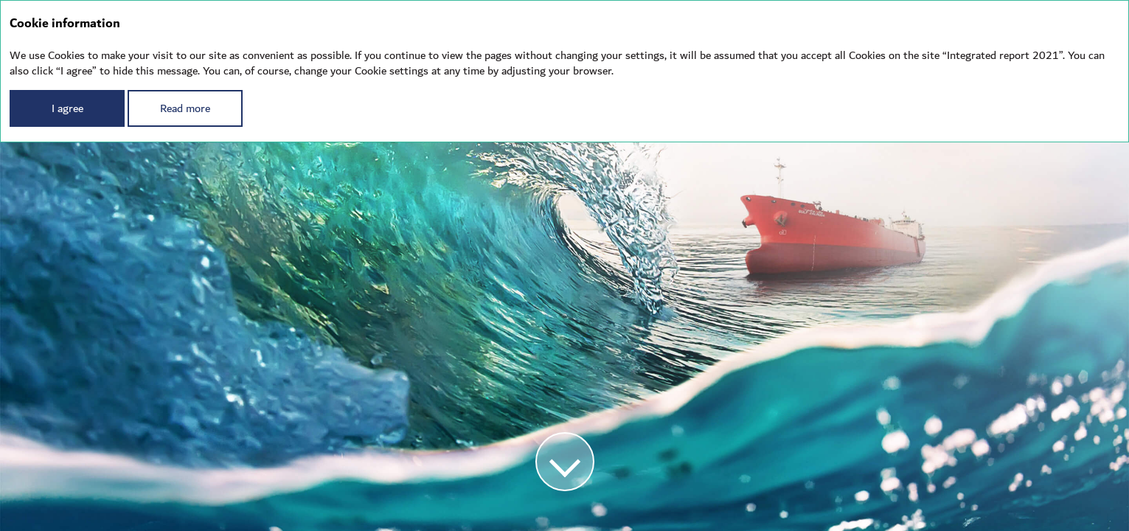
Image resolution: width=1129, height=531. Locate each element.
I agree (67, 108)
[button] (564, 461)
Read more (185, 108)
